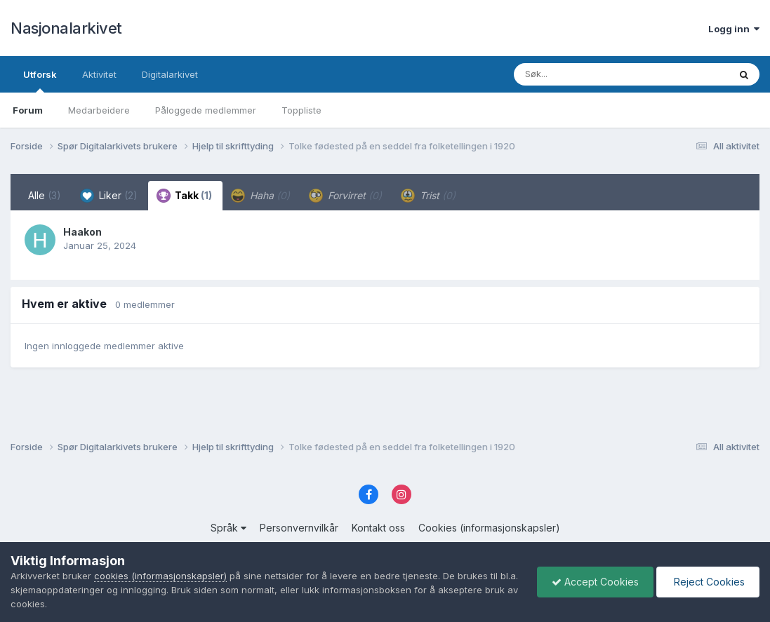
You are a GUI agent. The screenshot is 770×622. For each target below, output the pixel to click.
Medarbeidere (99, 110)
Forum (28, 110)
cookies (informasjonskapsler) (160, 575)
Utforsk (40, 81)
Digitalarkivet (170, 74)
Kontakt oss (378, 528)
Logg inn (733, 28)
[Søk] (585, 74)
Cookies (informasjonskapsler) (489, 528)
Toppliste (301, 110)
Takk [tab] (184, 196)
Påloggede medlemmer (205, 110)
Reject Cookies (708, 582)
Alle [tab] (44, 195)
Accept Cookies (595, 582)
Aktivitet (99, 74)
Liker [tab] (109, 196)
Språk (228, 528)
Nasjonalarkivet (66, 28)
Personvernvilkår (299, 528)
